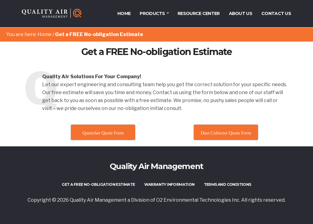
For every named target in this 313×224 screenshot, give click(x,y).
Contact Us (276, 13)
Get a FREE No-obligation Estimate (98, 184)
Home (45, 34)
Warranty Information (169, 184)
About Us (240, 13)
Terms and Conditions (227, 184)
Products (152, 13)
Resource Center (199, 13)
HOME (124, 13)
